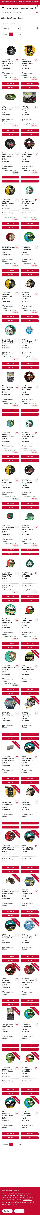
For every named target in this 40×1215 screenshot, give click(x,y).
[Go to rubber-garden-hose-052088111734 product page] (10, 160)
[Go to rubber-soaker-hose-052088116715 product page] (10, 580)
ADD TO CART (10, 83)
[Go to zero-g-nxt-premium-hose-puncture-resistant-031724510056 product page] (29, 896)
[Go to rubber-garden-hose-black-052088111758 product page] (10, 67)
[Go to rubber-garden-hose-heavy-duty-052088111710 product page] (29, 486)
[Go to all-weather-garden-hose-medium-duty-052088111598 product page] (29, 253)
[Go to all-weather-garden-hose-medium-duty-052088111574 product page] (10, 440)
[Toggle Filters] (37, 28)
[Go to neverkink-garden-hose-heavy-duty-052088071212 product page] (10, 486)
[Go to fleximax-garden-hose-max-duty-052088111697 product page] (29, 207)
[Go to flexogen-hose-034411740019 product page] (29, 763)
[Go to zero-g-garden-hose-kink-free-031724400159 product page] (10, 393)
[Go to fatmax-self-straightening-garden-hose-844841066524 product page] (29, 67)
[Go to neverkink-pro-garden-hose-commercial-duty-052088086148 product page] (29, 393)
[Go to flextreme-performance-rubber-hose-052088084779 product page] (29, 807)
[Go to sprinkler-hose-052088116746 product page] (29, 580)
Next (20, 34)
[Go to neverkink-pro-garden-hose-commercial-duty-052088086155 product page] (29, 160)
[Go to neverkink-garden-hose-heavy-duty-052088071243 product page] (10, 207)
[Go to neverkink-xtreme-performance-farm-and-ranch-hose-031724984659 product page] (10, 253)
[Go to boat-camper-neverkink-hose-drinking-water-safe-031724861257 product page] (29, 347)
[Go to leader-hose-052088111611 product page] (10, 673)
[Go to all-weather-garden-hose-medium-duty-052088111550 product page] (29, 1029)
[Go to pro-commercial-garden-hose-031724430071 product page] (10, 114)
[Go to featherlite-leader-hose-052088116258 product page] (29, 533)
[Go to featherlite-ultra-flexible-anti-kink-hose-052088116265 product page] (10, 896)
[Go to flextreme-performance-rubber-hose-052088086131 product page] (29, 300)
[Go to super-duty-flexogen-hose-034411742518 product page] (10, 1118)
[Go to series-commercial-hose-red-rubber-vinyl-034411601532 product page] (10, 985)
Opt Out (19, 1211)
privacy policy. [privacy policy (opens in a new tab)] (27, 1200)
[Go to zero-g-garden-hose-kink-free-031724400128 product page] (10, 1029)
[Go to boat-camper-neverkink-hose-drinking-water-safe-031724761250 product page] (29, 940)
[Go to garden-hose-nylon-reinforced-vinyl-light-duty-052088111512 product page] (10, 1074)
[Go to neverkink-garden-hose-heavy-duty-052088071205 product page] (10, 300)
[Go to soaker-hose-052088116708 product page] (29, 626)
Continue (7, 1211)
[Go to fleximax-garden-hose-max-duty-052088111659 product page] (29, 440)
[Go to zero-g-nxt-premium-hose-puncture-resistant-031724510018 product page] (10, 718)
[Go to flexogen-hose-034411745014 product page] (10, 940)
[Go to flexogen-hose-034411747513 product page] (29, 852)
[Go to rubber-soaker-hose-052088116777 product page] (29, 1074)
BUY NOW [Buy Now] (10, 87)
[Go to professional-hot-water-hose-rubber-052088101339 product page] (29, 985)
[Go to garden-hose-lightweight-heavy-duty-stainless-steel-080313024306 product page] (29, 718)
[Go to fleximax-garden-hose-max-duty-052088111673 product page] (10, 347)
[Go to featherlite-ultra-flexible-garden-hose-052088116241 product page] (10, 763)
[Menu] (3, 7)
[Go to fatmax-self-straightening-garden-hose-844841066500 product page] (10, 807)
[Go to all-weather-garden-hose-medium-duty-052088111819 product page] (29, 1118)
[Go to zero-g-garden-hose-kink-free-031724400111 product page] (29, 114)
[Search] (37, 12)
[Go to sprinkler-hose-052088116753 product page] (10, 533)
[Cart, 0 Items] (36, 8)
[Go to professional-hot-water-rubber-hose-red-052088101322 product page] (10, 852)
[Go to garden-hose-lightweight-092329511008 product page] (29, 673)
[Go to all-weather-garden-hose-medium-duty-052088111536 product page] (10, 626)
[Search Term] (20, 12)
